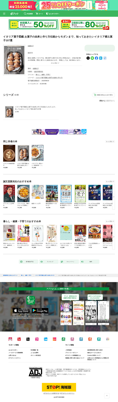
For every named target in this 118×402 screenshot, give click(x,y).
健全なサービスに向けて (94, 352)
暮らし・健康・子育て (43, 74)
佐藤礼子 (31, 46)
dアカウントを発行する (51, 393)
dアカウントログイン (15, 358)
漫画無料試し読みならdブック (10, 275)
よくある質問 (34, 352)
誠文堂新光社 (38, 71)
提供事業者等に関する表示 (95, 350)
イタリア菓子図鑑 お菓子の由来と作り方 (49, 77)
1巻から (102, 101)
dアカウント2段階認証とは (73, 355)
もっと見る (109, 141)
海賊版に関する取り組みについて (74, 358)
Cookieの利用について (93, 355)
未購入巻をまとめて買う (105, 95)
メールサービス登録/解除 (16, 352)
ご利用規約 (68, 350)
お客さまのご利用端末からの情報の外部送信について (98, 358)
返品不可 (30, 52)
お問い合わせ (12, 355)
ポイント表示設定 (36, 355)
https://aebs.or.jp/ (52, 376)
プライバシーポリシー (71, 352)
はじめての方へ (13, 350)
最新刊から (110, 101)
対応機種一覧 (34, 350)
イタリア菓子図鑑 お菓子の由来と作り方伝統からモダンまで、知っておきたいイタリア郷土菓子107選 (36, 108)
